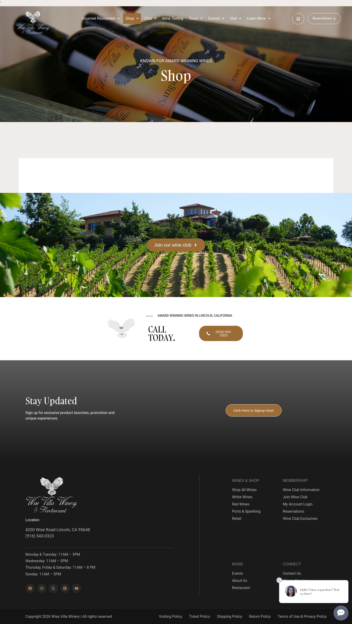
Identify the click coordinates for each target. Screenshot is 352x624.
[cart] (298, 18)
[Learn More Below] (259, 18)
